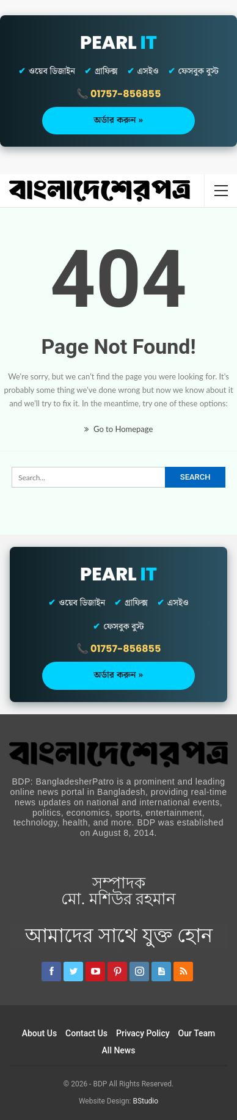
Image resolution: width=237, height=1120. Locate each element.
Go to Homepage (118, 429)
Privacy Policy (143, 1033)
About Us (39, 1033)
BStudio (145, 1101)
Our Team (197, 1033)
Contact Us (86, 1033)
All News (119, 1050)
